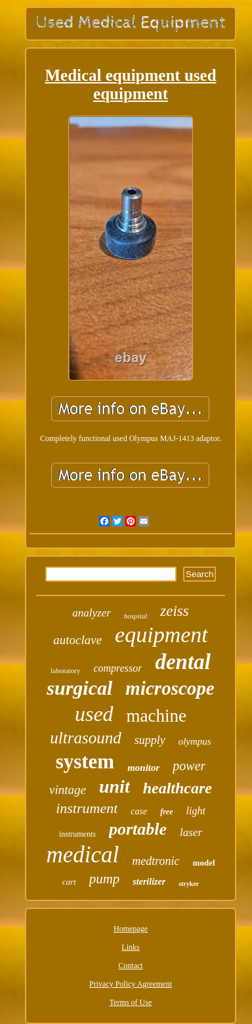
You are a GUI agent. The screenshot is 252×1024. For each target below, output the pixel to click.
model (204, 863)
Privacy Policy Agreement (130, 984)
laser (191, 832)
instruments (77, 834)
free (166, 811)
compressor (117, 668)
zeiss (174, 611)
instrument (86, 808)
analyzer (91, 613)
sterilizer (149, 882)
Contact (130, 965)
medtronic (155, 861)
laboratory (65, 670)
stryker (188, 883)
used (94, 714)
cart (69, 882)
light (195, 810)
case (139, 811)
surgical (79, 688)
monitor (143, 767)
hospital (135, 616)
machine (156, 716)
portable (138, 829)
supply (150, 740)
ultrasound (85, 738)
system (85, 761)
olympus (194, 741)
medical (82, 855)
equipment (161, 634)
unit (114, 786)
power (189, 765)
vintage (67, 790)
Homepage (131, 928)
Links (130, 947)
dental (182, 662)
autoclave (77, 640)
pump (104, 879)
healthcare (177, 788)
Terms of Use (131, 1002)
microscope (169, 688)
